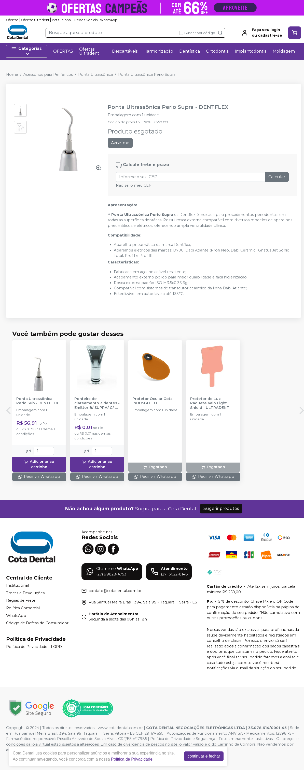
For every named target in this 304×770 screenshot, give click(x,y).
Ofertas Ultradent (35, 20)
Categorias (26, 51)
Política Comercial (23, 608)
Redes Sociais (86, 20)
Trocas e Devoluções (25, 593)
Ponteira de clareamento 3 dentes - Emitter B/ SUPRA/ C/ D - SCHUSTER (97, 403)
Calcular (276, 176)
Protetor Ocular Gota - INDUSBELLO (153, 401)
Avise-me (120, 142)
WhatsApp (108, 20)
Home (12, 74)
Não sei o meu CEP (133, 185)
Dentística (189, 51)
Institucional (62, 20)
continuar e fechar (203, 756)
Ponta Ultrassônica (95, 74)
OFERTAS (63, 51)
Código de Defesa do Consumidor (37, 623)
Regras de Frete (20, 600)
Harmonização (158, 51)
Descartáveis (124, 51)
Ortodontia (217, 51)
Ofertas (12, 20)
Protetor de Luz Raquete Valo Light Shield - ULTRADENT (209, 403)
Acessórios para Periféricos (48, 74)
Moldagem (284, 51)
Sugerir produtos (221, 508)
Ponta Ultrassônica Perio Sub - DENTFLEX (37, 401)
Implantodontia (251, 51)
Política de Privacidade (132, 759)
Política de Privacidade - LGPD (34, 646)
